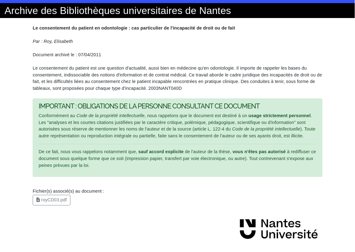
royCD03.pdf (51, 199)
